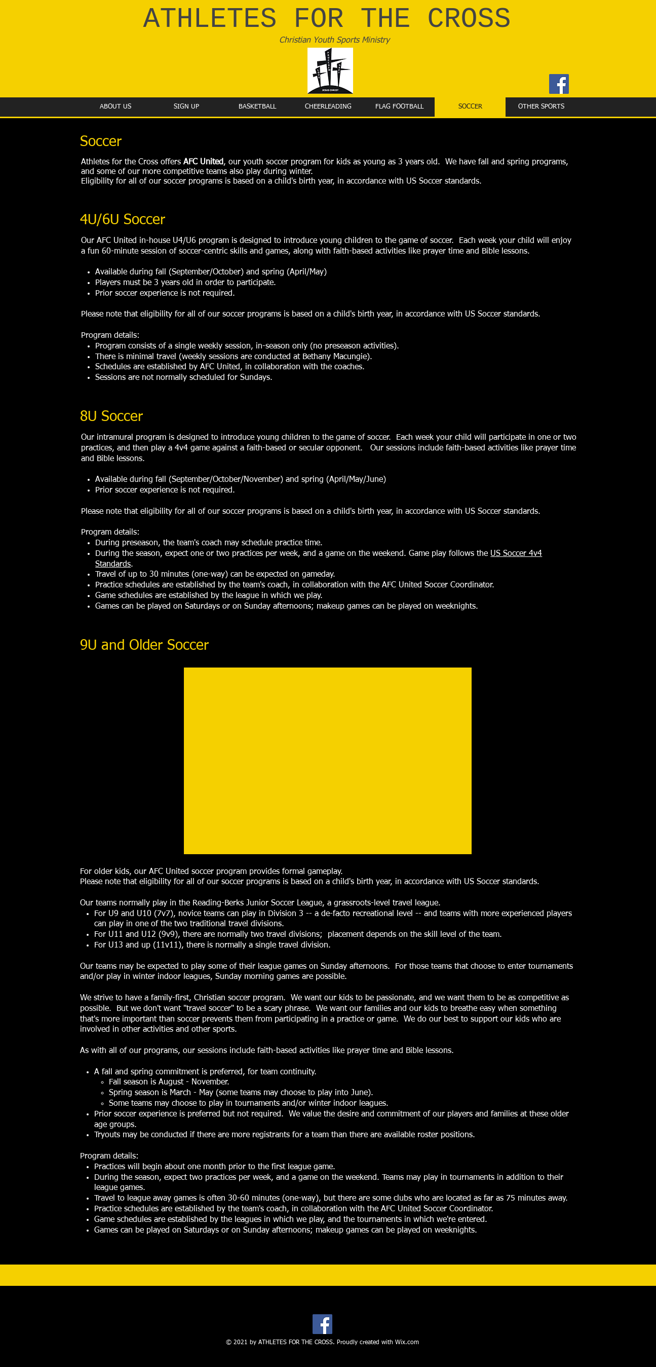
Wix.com (407, 1343)
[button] (328, 761)
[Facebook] (559, 84)
